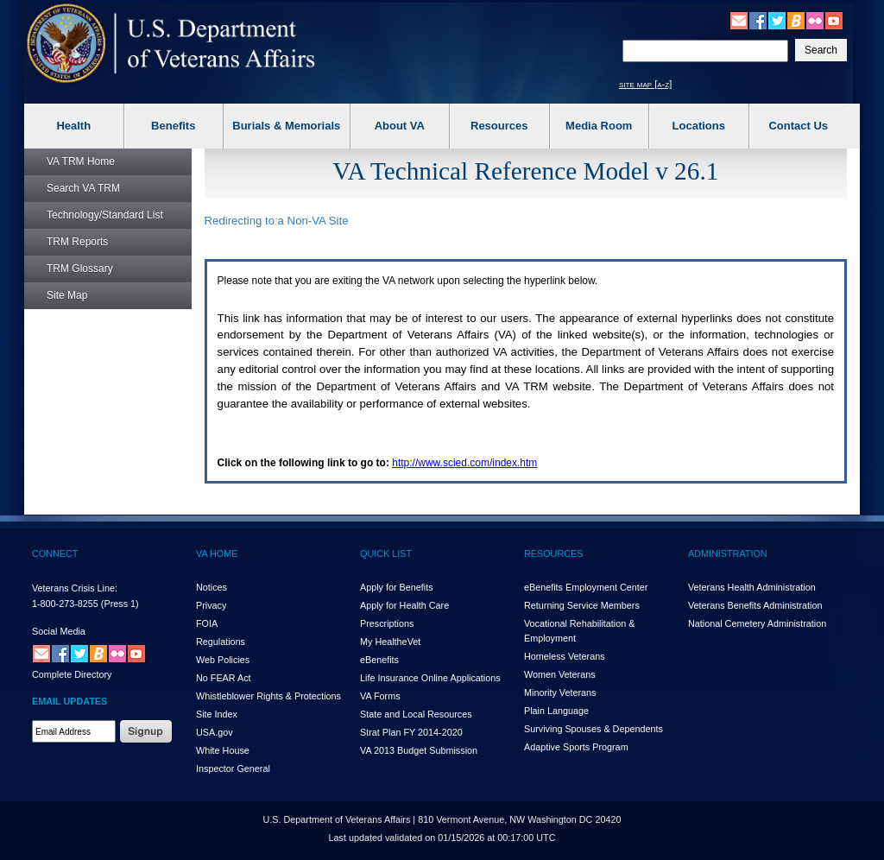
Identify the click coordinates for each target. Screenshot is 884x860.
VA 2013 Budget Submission (418, 750)
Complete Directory (71, 674)
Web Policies (222, 659)
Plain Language (556, 710)
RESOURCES (553, 553)
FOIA (207, 623)
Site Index (216, 714)
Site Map (67, 295)
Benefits (173, 125)
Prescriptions (387, 623)
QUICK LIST (386, 553)
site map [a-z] (645, 84)
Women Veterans (560, 674)
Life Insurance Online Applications (430, 678)
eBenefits (379, 659)
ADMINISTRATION (727, 553)
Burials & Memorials (286, 125)
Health (73, 125)
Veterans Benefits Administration (755, 605)
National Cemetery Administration (757, 623)
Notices (211, 587)
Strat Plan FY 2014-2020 (411, 732)
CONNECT (55, 553)
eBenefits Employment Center (585, 587)
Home (81, 161)
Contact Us (798, 125)
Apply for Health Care (404, 605)
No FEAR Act (223, 678)
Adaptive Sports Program (576, 747)
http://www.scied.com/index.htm (464, 463)
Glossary (80, 268)
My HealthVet (390, 641)
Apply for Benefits (396, 587)
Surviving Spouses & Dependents (593, 729)
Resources (498, 125)
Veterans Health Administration (752, 587)
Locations (698, 125)
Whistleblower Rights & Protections (268, 696)
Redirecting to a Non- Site (277, 220)
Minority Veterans (560, 692)
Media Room (598, 125)
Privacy (211, 605)
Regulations (220, 641)
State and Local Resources (416, 714)
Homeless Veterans (564, 656)
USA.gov (214, 732)
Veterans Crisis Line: (74, 588)
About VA (400, 125)
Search (83, 188)
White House (222, 750)
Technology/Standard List (105, 215)
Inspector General (233, 768)
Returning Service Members (582, 605)
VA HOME (216, 553)
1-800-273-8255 (65, 603)
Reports (77, 242)
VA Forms (380, 696)
